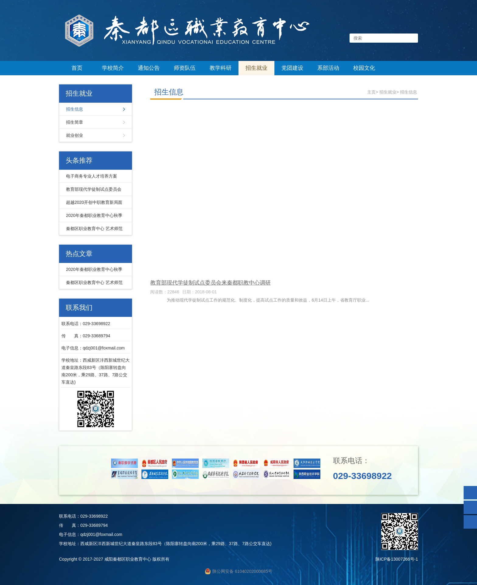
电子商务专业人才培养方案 (91, 176)
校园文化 (364, 68)
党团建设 (292, 68)
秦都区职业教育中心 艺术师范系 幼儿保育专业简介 (93, 230)
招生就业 (256, 68)
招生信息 (74, 109)
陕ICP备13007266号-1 (396, 559)
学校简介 (113, 68)
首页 (76, 68)
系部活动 (328, 68)
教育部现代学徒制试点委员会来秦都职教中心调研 (92, 191)
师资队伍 (185, 68)
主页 (371, 92)
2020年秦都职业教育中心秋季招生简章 (92, 217)
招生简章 (74, 122)
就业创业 (74, 135)
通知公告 (149, 68)
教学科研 (221, 68)
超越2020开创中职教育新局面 (94, 202)
